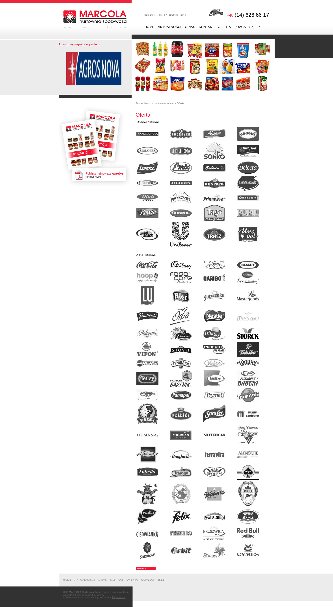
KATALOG (147, 579)
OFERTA (224, 27)
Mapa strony (119, 597)
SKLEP (254, 27)
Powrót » (141, 568)
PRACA (240, 27)
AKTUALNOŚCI (169, 27)
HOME (149, 27)
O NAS (190, 27)
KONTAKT (206, 27)
